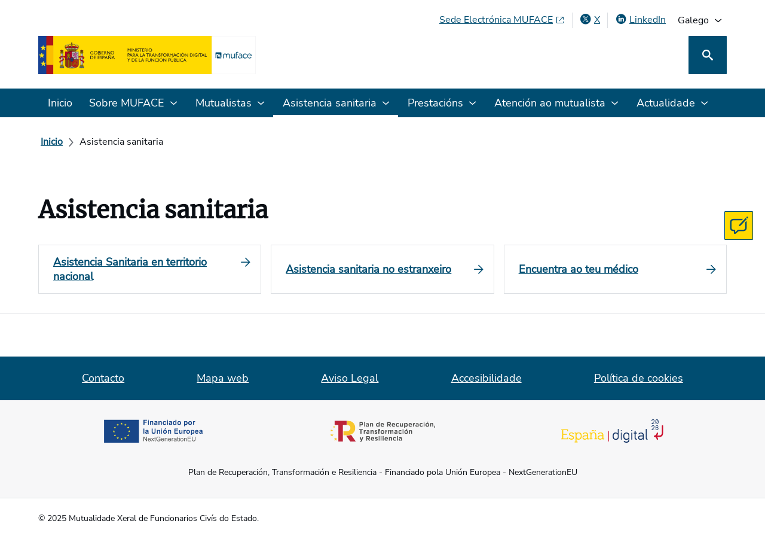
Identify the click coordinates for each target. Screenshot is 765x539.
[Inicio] (52, 142)
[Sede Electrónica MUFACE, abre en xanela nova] (502, 20)
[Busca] (707, 55)
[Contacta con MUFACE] (738, 225)
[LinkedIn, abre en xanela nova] (640, 20)
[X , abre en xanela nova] (590, 20)
